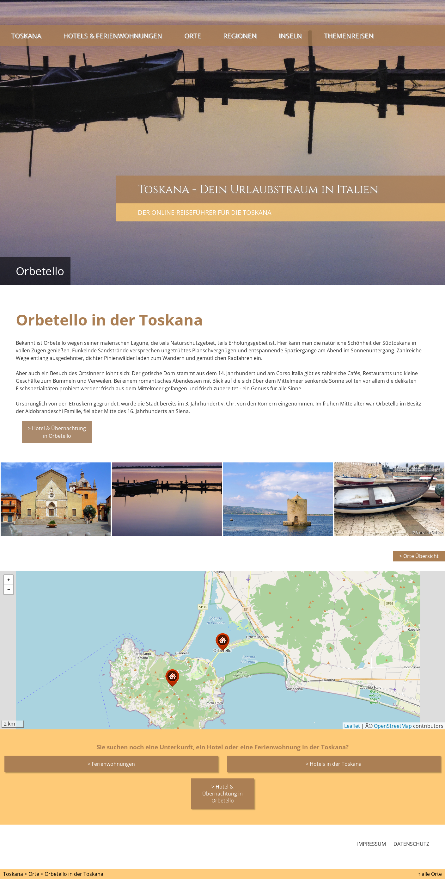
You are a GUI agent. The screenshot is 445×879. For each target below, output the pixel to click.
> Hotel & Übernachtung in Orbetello (57, 432)
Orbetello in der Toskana (74, 873)
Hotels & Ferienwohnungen (112, 35)
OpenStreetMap (393, 725)
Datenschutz (411, 843)
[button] (172, 678)
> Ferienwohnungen (111, 763)
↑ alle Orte (430, 873)
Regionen (240, 35)
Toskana (26, 35)
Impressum (371, 843)
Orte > (35, 873)
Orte (192, 35)
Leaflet (352, 725)
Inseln (290, 35)
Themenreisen (349, 35)
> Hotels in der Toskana (334, 763)
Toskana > (15, 873)
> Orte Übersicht (419, 556)
